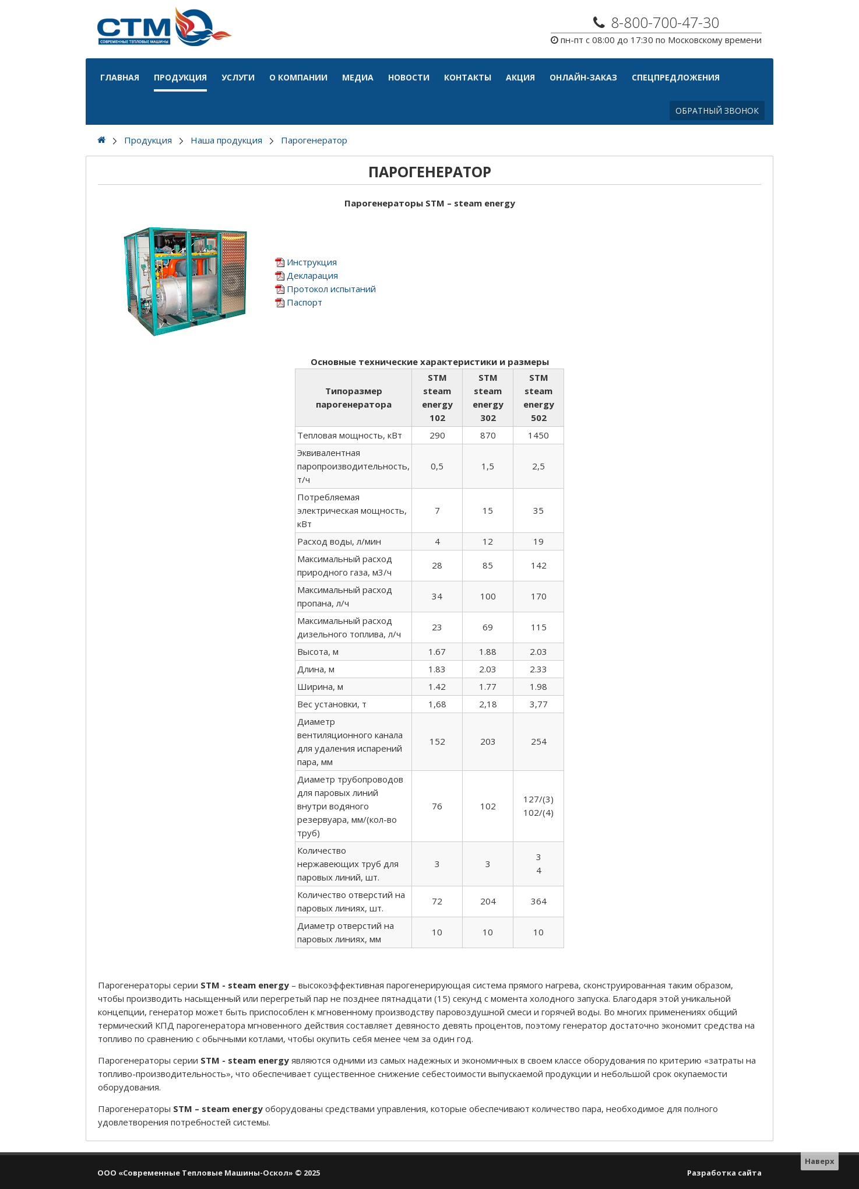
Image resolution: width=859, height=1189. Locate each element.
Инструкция (312, 262)
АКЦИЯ (520, 77)
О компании (298, 77)
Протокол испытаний (331, 288)
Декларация (312, 275)
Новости (408, 77)
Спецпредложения (676, 77)
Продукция (180, 77)
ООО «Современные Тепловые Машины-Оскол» (195, 1172)
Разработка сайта (724, 1172)
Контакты (467, 77)
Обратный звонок (717, 110)
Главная (119, 77)
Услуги (238, 77)
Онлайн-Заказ (583, 77)
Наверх (820, 1161)
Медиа (358, 77)
